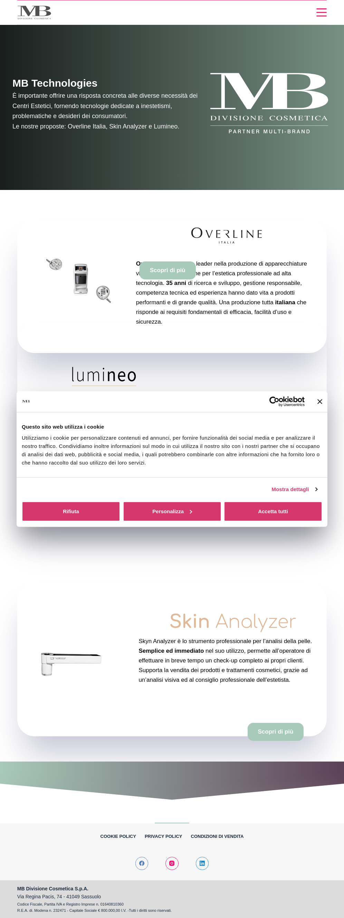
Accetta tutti (273, 511)
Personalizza (172, 511)
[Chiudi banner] (319, 401)
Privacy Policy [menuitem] (163, 836)
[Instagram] (172, 863)
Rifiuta (71, 511)
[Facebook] (142, 863)
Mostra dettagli (290, 489)
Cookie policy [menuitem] (118, 836)
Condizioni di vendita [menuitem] (217, 836)
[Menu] (321, 12)
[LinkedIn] (202, 863)
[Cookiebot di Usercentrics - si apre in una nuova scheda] (274, 401)
